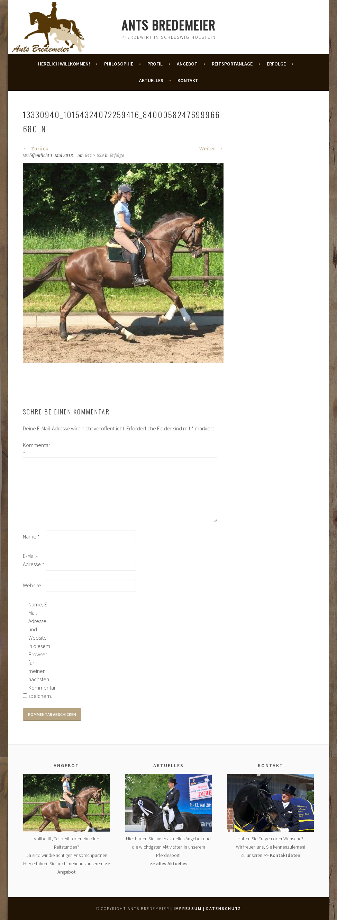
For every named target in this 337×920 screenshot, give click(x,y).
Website (32, 585)
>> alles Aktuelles (168, 863)
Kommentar (34, 449)
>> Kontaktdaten (281, 855)
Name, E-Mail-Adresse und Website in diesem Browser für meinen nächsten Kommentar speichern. (39, 650)
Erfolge (276, 64)
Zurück (35, 148)
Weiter (211, 148)
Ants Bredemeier (168, 25)
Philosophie (118, 64)
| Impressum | (188, 908)
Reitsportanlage (232, 64)
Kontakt (187, 80)
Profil (155, 64)
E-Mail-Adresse (33, 560)
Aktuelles (151, 80)
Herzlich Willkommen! (64, 64)
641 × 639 (94, 155)
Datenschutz (223, 908)
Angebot (187, 64)
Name (31, 536)
